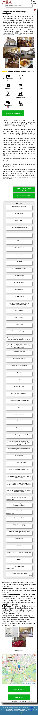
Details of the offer (19, 689)
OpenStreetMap (31, 683)
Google (31, 708)
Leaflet (23, 683)
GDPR (30, 710)
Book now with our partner (24, 189)
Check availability (13, 113)
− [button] (5, 659)
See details (19, 697)
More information (23, 195)
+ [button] (5, 656)
